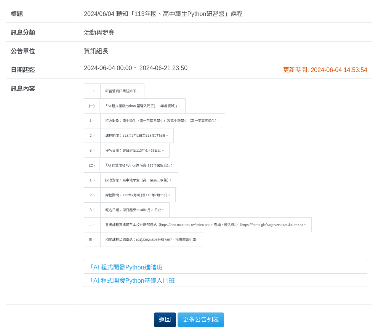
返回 (165, 319)
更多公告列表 (201, 319)
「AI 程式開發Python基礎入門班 (131, 280)
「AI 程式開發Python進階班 (124, 267)
